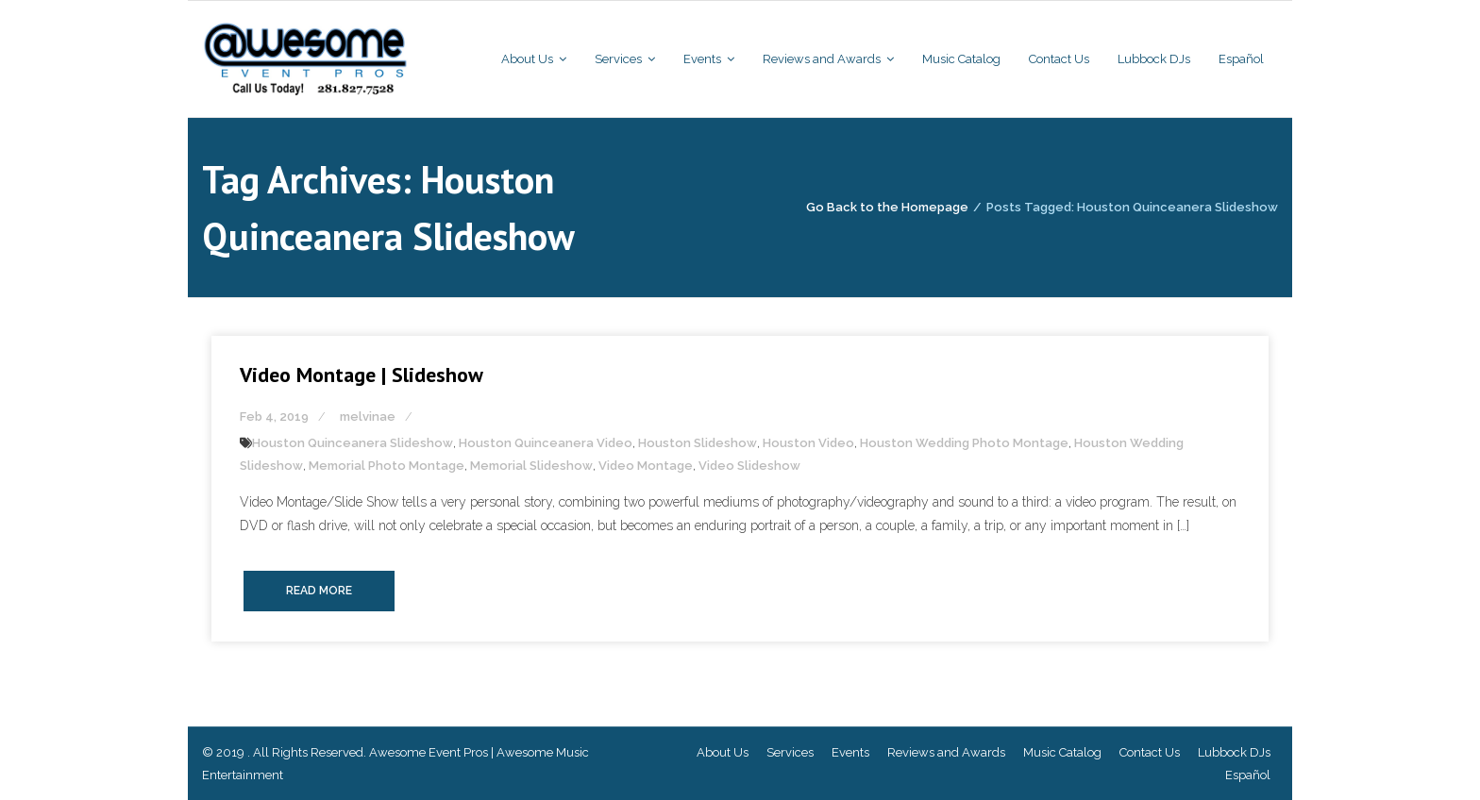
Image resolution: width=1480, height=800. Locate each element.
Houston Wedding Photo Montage (964, 443)
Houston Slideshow (697, 443)
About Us (722, 752)
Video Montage (645, 465)
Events (850, 752)
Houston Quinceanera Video (545, 443)
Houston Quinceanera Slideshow (352, 443)
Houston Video (808, 443)
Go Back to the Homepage (887, 207)
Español (1247, 775)
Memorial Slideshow (531, 465)
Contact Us (1149, 752)
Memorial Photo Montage (386, 465)
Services (790, 752)
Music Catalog (1062, 752)
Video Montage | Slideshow (361, 374)
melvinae (367, 416)
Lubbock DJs (1234, 752)
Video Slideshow (749, 465)
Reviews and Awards (946, 752)
